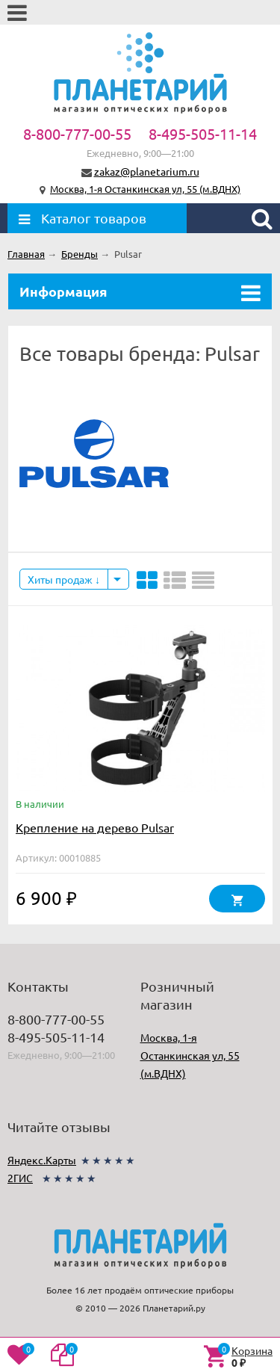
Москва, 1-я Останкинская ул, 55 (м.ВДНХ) (145, 188)
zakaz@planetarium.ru (146, 171)
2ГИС (20, 1177)
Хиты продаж (64, 579)
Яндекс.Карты (41, 1159)
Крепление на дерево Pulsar (95, 827)
